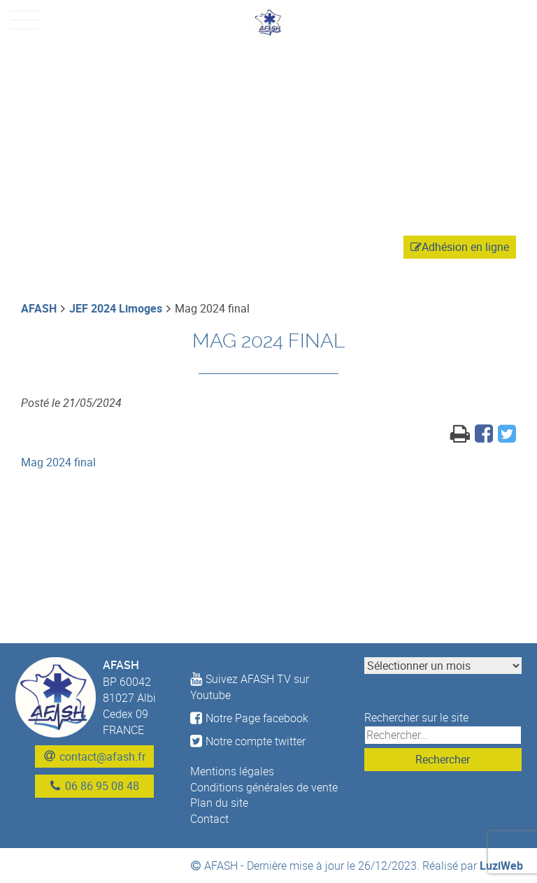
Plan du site (219, 802)
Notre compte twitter (248, 741)
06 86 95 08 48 (102, 786)
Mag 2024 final (58, 462)
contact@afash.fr (102, 756)
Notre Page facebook (249, 718)
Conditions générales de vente (264, 787)
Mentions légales (232, 771)
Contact (209, 818)
